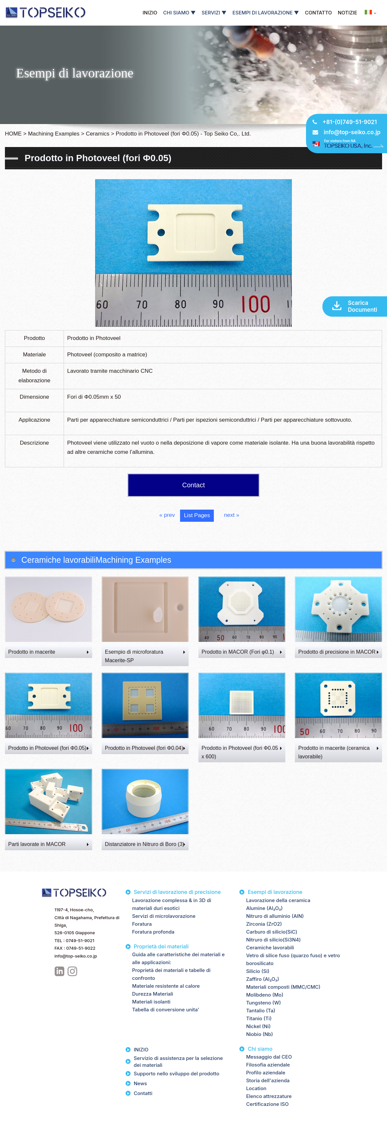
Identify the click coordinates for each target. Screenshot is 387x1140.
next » (231, 515)
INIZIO (150, 13)
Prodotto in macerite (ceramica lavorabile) (338, 752)
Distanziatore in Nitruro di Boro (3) (145, 844)
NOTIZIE (347, 13)
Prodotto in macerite (48, 652)
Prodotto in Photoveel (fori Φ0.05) (48, 748)
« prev (167, 515)
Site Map (51, 1127)
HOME (13, 134)
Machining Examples (53, 134)
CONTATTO (318, 13)
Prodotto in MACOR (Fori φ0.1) (242, 652)
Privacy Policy (20, 1127)
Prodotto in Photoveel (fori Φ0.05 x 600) (242, 752)
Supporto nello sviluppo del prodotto (176, 1073)
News (140, 1083)
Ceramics (98, 134)
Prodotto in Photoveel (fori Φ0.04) (145, 748)
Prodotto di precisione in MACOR (338, 652)
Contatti (143, 1093)
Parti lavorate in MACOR (48, 844)
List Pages (197, 515)
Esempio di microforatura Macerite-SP (145, 656)
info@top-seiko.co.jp (352, 132)
